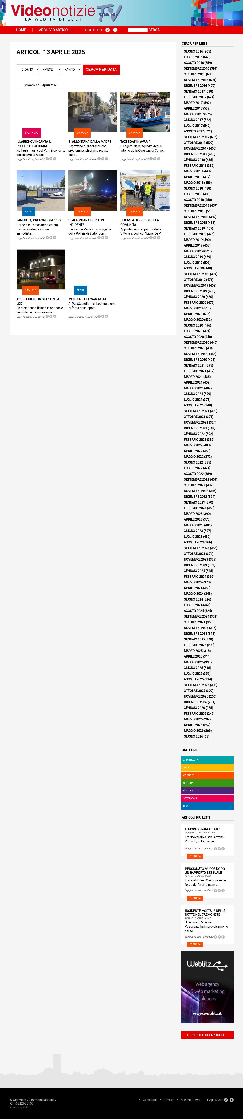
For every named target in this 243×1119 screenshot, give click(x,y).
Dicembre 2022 (195, 497)
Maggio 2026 (194, 731)
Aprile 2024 (193, 588)
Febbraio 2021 (195, 371)
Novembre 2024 (196, 628)
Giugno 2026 (193, 736)
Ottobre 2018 (194, 211)
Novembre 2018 (196, 217)
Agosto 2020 (194, 337)
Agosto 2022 (194, 474)
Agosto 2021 (194, 405)
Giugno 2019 (193, 257)
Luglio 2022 (193, 468)
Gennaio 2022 (194, 434)
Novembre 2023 (196, 559)
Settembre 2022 (196, 479)
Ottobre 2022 (194, 485)
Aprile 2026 (193, 725)
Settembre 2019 (196, 274)
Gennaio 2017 (194, 91)
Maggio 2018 (194, 183)
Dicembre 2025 (195, 702)
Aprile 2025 (193, 656)
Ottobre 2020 (194, 348)
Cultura (188, 783)
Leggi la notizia (25, 159)
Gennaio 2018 (194, 160)
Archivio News (190, 1100)
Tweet (50, 158)
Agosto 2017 (194, 131)
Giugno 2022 (193, 462)
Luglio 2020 (193, 331)
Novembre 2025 (196, 696)
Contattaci (150, 1100)
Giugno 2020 (193, 325)
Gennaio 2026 (194, 708)
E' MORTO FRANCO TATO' (202, 829)
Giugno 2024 (193, 599)
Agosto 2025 (194, 679)
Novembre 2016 (196, 80)
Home (21, 30)
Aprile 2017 (193, 108)
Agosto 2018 (194, 200)
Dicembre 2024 (195, 634)
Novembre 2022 (196, 491)
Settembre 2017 (196, 137)
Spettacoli (32, 132)
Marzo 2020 (193, 308)
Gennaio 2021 (194, 365)
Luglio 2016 (193, 57)
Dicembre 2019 (195, 291)
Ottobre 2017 (194, 143)
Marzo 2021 (193, 377)
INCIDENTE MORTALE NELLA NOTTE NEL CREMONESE (205, 912)
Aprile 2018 (193, 177)
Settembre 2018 (196, 205)
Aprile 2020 (193, 314)
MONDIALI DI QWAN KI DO (87, 299)
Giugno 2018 (193, 188)
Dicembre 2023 (195, 565)
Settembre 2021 (196, 411)
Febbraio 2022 (195, 439)
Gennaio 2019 (194, 228)
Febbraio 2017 (195, 97)
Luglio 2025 (193, 674)
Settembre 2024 (196, 616)
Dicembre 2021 (195, 428)
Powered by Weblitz (20, 1107)
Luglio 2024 (193, 605)
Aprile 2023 (193, 519)
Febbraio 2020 (195, 303)
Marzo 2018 (193, 171)
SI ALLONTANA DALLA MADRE (89, 141)
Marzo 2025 (193, 651)
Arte (186, 767)
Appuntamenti (192, 760)
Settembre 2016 (196, 68)
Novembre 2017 (196, 148)
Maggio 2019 (194, 251)
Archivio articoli (54, 30)
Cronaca (82, 132)
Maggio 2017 (194, 114)
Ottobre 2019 (194, 280)
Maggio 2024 (194, 594)
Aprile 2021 (193, 382)
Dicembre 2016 (195, 86)
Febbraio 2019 (195, 234)
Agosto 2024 (194, 611)
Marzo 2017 (193, 103)
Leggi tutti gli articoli (205, 1035)
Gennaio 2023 (194, 502)
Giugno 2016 (193, 51)
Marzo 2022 (193, 445)
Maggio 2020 (194, 320)
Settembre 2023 (196, 548)
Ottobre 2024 (194, 622)
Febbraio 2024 (195, 576)
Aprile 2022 (193, 451)
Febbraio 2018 (195, 166)
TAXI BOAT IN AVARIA (135, 141)
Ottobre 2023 (194, 554)
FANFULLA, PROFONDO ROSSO (39, 220)
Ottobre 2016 (194, 74)
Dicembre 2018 (195, 223)
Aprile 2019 (193, 245)
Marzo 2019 (193, 240)
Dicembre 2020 (195, 360)
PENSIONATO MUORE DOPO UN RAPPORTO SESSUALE (205, 871)
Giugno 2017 (193, 120)
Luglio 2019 (193, 263)
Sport (28, 211)
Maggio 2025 (194, 662)
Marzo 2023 (193, 514)
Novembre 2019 (196, 285)
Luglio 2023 (193, 537)
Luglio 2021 (193, 400)
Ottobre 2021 (194, 417)
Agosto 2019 (194, 268)
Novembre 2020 (196, 354)
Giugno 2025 (193, 668)
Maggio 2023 (194, 525)
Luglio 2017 (193, 126)
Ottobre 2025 (194, 691)
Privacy (168, 1100)
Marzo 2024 (193, 582)
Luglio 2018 (193, 194)
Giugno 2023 (193, 531)
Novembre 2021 (196, 422)
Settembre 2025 (196, 685)
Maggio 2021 (194, 388)
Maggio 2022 (194, 457)
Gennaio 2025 (194, 639)
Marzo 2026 (193, 719)
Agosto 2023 (194, 542)
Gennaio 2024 (194, 571)
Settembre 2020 (196, 342)
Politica (188, 790)
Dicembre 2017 (195, 154)
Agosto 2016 (194, 63)
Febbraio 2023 (195, 508)
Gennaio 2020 (194, 297)
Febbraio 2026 (195, 713)
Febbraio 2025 (195, 645)
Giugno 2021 (193, 394)
